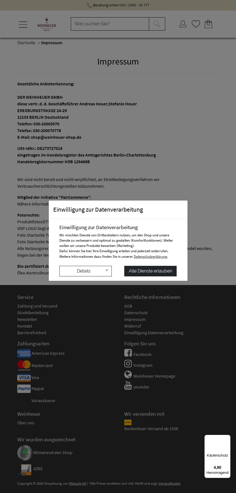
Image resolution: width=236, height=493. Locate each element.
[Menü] (227, 438)
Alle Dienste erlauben (150, 271)
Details (92, 271)
